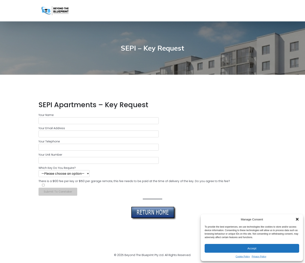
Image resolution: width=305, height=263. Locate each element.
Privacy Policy (259, 256)
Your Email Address (52, 128)
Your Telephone (49, 141)
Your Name (46, 115)
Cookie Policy (243, 256)
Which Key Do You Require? (57, 168)
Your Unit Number (50, 155)
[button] (297, 219)
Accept (251, 248)
